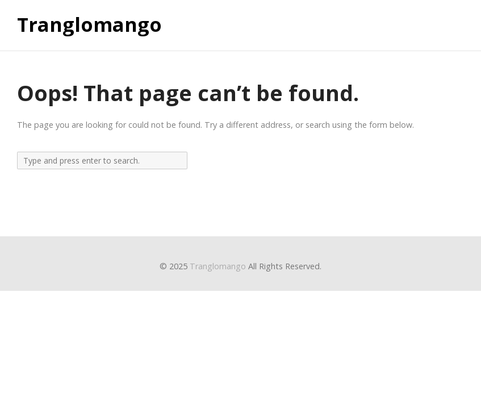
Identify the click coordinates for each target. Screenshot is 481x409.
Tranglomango (89, 25)
